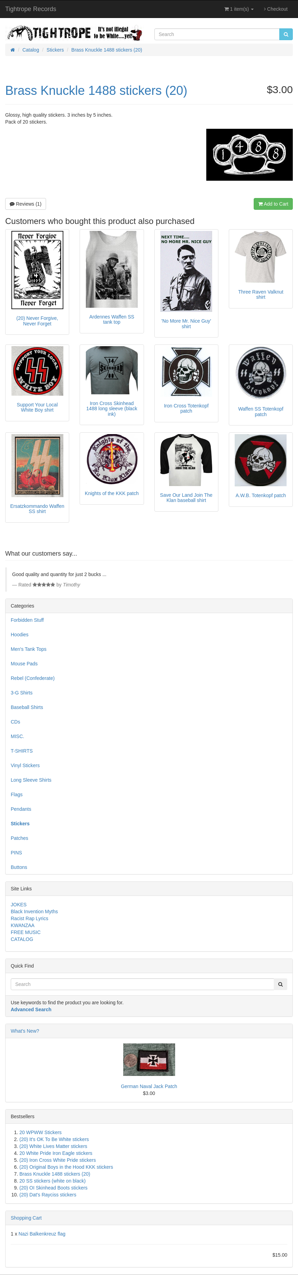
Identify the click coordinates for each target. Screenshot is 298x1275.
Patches (19, 838)
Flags (16, 794)
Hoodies (19, 634)
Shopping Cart (26, 1218)
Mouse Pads (24, 663)
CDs (15, 722)
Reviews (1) (26, 204)
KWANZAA (23, 925)
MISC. (17, 736)
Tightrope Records (30, 9)
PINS (16, 852)
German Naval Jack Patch (149, 1086)
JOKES (19, 904)
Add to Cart (273, 204)
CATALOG (22, 939)
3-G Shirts (22, 692)
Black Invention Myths (34, 911)
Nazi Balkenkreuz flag (42, 1234)
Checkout (276, 9)
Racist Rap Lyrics (29, 918)
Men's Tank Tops (28, 649)
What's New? (25, 1031)
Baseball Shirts (27, 707)
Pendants (21, 809)
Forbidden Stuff (27, 620)
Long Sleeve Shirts (31, 780)
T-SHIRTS (22, 751)
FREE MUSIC (25, 932)
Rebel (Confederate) (33, 678)
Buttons (19, 867)
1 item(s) (239, 9)
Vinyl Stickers (25, 765)
